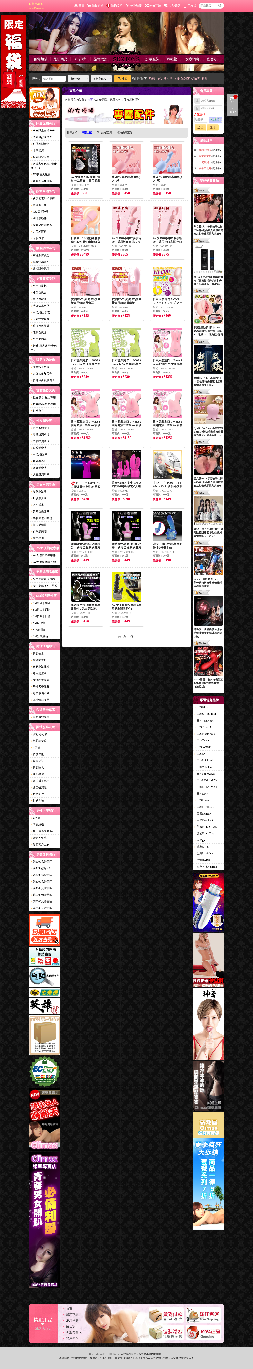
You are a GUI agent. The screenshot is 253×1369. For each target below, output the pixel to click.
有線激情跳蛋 (40, 255)
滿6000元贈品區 (41, 901)
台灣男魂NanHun (205, 866)
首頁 (79, 5)
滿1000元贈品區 (41, 861)
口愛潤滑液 (39, 447)
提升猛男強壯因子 (43, 380)
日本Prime (201, 800)
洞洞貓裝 (37, 760)
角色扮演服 (39, 787)
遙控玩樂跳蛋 (40, 268)
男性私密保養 (40, 686)
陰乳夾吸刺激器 (41, 225)
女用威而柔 (39, 231)
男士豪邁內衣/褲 (42, 831)
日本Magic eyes (204, 733)
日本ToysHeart (203, 720)
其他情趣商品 (40, 699)
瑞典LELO (201, 846)
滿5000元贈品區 (41, 894)
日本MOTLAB (204, 807)
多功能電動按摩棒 (43, 198)
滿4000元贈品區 (41, 888)
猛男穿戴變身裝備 (43, 579)
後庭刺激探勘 (40, 666)
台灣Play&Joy (203, 853)
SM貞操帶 (38, 622)
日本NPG (201, 707)
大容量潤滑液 (40, 474)
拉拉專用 (37, 538)
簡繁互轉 (153, 5)
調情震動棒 (39, 218)
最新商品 (60, 59)
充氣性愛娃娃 (40, 319)
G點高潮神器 (40, 211)
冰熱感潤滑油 (40, 434)
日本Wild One (203, 767)
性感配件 (37, 794)
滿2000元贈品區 (41, 875)
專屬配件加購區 (41, 181)
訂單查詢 (152, 59)
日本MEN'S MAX (205, 787)
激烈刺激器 (39, 491)
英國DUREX (202, 813)
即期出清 (37, 150)
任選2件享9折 (40, 143)
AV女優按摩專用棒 (43, 555)
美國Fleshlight (203, 820)
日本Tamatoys (203, 740)
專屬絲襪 (37, 824)
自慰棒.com (36, 5)
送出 (200, 127)
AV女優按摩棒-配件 (44, 562)
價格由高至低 (124, 132)
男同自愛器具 (40, 511)
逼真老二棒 (39, 205)
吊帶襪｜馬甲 (40, 780)
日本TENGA (202, 727)
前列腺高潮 (39, 531)
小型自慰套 (39, 292)
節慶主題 (37, 754)
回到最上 (232, 110)
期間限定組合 (40, 157)
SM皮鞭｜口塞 (40, 616)
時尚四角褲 (39, 837)
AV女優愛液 (39, 454)
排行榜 (80, 59)
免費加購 (41, 59)
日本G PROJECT (205, 714)
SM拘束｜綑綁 (40, 609)
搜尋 (122, 78)
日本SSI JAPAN (204, 773)
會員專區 (72, 1338)
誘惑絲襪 (37, 774)
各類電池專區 (40, 717)
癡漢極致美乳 (40, 325)
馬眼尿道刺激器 (41, 518)
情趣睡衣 (37, 767)
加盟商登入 (74, 1332)
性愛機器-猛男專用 (43, 397)
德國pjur (200, 840)
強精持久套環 (40, 367)
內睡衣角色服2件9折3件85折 (44, 165)
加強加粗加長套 (41, 373)
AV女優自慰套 (40, 312)
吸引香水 (37, 504)
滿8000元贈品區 (41, 908)
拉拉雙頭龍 (39, 524)
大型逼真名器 (40, 305)
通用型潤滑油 (40, 428)
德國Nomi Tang (204, 833)
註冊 (213, 127)
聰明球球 (37, 238)
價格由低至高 (104, 132)
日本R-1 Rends (204, 760)
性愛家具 (37, 410)
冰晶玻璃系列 (40, 693)
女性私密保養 (40, 680)
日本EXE (200, 753)
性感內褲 (37, 800)
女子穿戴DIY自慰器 (44, 585)
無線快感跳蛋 (40, 262)
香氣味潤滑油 (40, 441)
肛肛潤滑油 (39, 498)
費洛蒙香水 (39, 660)
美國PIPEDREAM (206, 826)
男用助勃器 (39, 339)
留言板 (212, 59)
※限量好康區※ (41, 137)
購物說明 (114, 5)
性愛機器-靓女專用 (43, 404)
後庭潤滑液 (39, 467)
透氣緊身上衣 (40, 844)
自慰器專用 (39, 461)
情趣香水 (37, 653)
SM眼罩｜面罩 (40, 603)
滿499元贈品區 (41, 868)
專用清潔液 (39, 673)
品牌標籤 (100, 59)
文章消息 (192, 59)
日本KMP (201, 793)
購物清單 (232, 97)
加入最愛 (172, 5)
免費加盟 (134, 5)
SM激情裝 (38, 629)
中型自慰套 (39, 299)
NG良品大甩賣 (40, 174)
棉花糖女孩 (39, 740)
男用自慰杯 (39, 285)
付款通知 (172, 59)
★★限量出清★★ (43, 130)
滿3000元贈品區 (41, 881)
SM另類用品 (39, 636)
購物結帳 (95, 5)
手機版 (189, 5)
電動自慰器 (39, 332)
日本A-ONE (202, 747)
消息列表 (72, 1320)
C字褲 (35, 747)
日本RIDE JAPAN (205, 780)
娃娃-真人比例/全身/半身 (44, 347)
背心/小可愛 (39, 734)
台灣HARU (202, 860)
